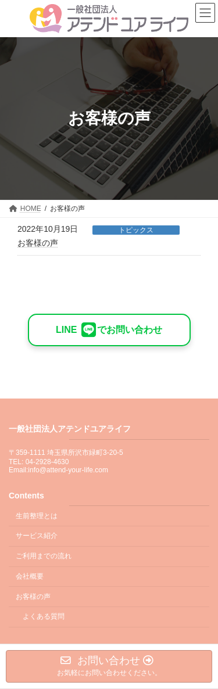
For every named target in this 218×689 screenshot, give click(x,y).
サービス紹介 (37, 536)
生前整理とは (37, 516)
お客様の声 (37, 242)
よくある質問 (44, 617)
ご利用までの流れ (44, 556)
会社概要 (30, 576)
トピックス (136, 230)
